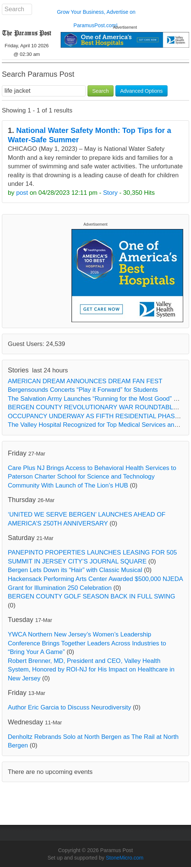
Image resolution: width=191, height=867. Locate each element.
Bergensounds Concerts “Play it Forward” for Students (83, 389)
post (22, 192)
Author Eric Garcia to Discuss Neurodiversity (69, 707)
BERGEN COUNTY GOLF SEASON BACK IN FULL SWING (91, 596)
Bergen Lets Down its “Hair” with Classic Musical (75, 570)
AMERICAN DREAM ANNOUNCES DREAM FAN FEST (85, 381)
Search (100, 91)
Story (110, 192)
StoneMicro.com (124, 858)
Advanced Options (141, 91)
